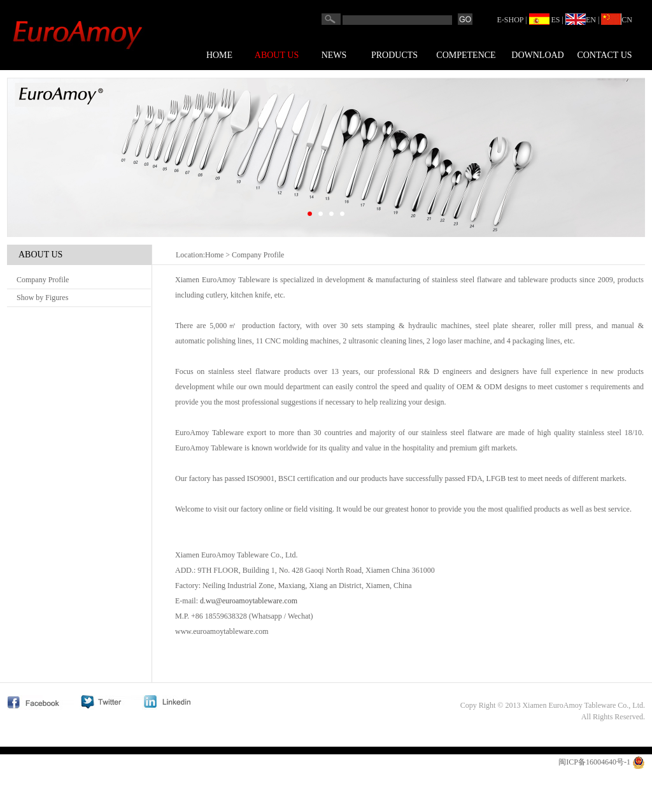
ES (544, 19)
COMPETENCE (465, 55)
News (334, 55)
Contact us (604, 55)
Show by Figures (42, 297)
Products (394, 55)
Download (537, 55)
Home (219, 55)
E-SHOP (510, 19)
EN (580, 19)
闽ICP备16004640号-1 (594, 762)
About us (277, 55)
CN (616, 19)
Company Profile (43, 279)
